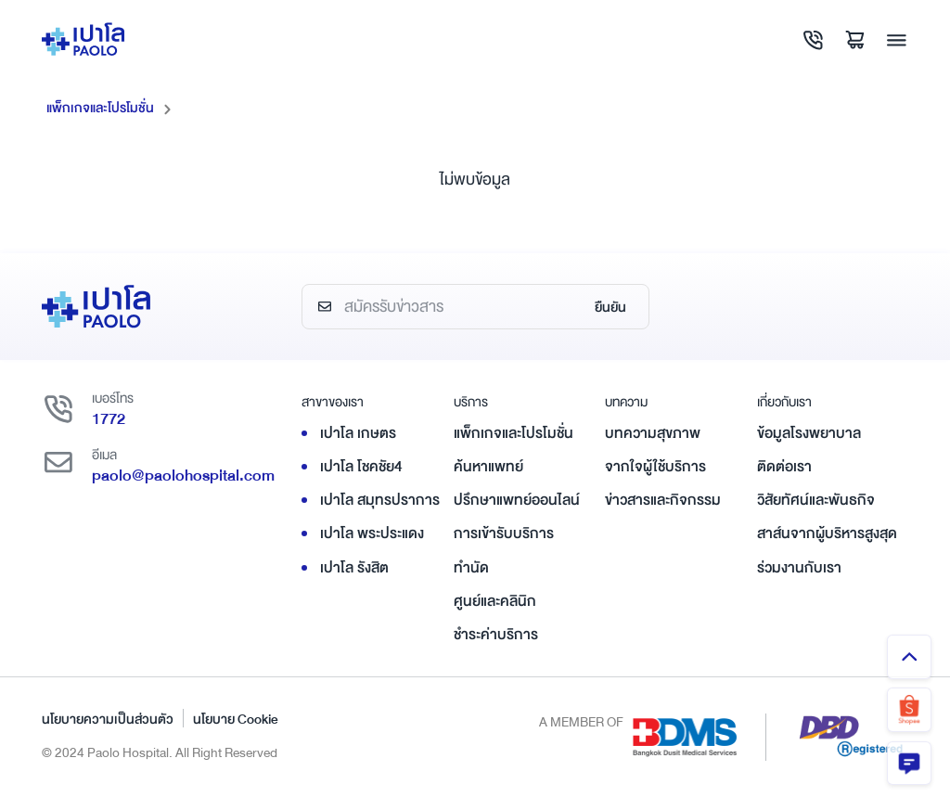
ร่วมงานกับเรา (799, 567)
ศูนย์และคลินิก (495, 600)
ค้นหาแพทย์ (488, 466)
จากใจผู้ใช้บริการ (655, 466)
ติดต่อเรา (784, 466)
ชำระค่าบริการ (496, 634)
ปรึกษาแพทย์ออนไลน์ (517, 500)
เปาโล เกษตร (358, 432)
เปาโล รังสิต (354, 567)
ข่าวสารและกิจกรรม (663, 500)
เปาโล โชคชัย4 (361, 466)
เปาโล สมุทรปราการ (380, 500)
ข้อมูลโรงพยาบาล (809, 432)
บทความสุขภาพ (652, 432)
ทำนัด (471, 567)
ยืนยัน (610, 307)
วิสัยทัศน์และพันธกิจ (816, 500)
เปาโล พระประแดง (372, 533)
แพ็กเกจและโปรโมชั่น (100, 107)
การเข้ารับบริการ (504, 533)
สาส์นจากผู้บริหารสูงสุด (827, 533)
